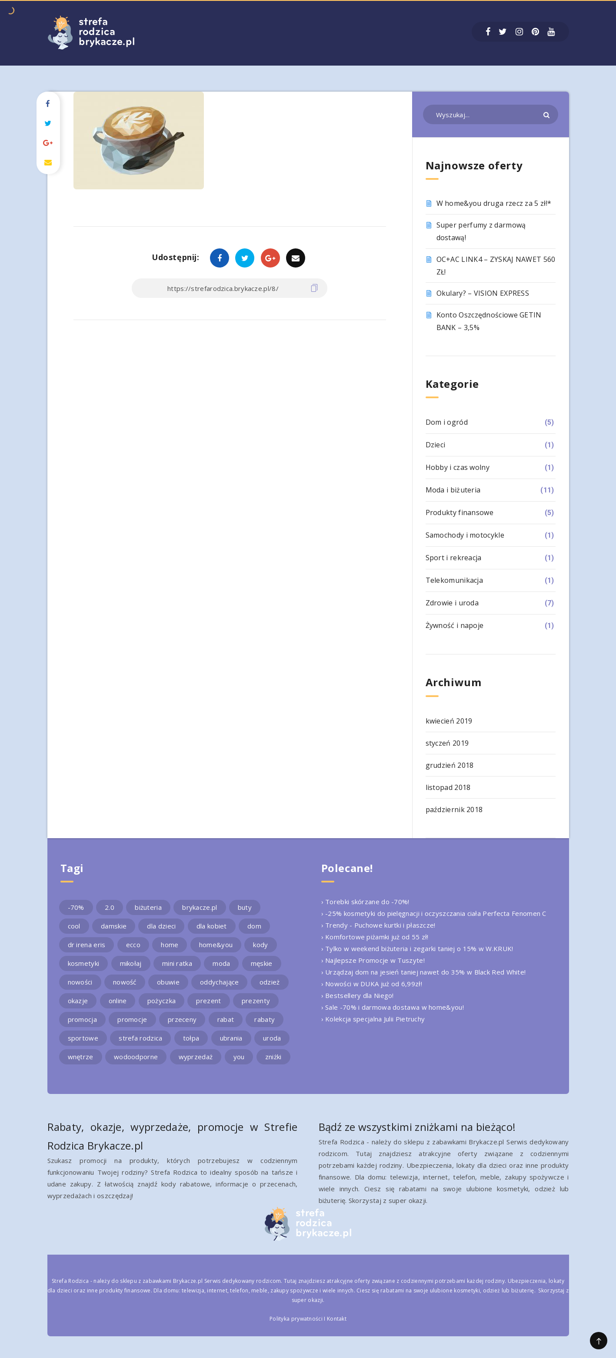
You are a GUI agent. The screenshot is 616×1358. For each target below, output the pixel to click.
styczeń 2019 (447, 743)
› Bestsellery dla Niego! (357, 995)
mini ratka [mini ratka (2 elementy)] (177, 963)
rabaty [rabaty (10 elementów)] (264, 1019)
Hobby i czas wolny (457, 467)
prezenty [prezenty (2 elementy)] (256, 1000)
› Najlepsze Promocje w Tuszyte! (373, 960)
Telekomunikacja (454, 580)
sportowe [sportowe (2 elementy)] (83, 1038)
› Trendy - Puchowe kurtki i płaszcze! (378, 925)
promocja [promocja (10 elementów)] (82, 1019)
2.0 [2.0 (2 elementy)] (109, 907)
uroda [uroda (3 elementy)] (272, 1038)
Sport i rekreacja (454, 557)
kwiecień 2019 (449, 721)
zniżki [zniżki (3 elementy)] (273, 1056)
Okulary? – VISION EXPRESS (482, 293)
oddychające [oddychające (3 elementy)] (219, 982)
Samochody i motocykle (465, 535)
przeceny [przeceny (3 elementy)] (182, 1019)
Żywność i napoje (455, 625)
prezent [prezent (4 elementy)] (208, 1000)
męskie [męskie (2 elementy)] (262, 963)
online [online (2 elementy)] (118, 1000)
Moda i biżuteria (453, 490)
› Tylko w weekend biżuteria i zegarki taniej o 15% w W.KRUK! (417, 948)
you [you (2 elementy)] (239, 1056)
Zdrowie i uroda (452, 603)
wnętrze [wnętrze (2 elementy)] (80, 1056)
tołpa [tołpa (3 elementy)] (191, 1038)
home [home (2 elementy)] (169, 944)
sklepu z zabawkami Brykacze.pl (161, 1281)
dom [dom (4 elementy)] (254, 926)
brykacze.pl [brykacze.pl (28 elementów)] (199, 907)
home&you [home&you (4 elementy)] (216, 944)
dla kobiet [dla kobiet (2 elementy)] (211, 926)
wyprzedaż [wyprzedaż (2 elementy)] (196, 1056)
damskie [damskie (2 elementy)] (114, 926)
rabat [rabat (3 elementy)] (225, 1019)
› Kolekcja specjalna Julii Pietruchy (373, 1018)
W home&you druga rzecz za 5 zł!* (494, 203)
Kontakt (336, 1318)
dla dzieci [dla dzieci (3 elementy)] (161, 926)
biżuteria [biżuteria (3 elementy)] (148, 907)
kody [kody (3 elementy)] (260, 944)
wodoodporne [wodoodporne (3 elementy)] (136, 1056)
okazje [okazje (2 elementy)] (78, 1000)
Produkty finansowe (459, 512)
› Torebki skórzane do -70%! (365, 901)
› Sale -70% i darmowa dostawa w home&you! (392, 1007)
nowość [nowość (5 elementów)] (125, 982)
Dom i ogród (447, 422)
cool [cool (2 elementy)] (74, 926)
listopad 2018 (448, 787)
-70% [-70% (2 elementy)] (76, 907)
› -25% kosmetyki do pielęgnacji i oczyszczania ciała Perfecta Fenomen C (433, 913)
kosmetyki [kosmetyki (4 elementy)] (84, 963)
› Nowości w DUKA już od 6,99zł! (371, 983)
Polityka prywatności (296, 1318)
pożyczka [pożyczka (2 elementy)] (161, 1000)
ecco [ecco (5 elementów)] (133, 944)
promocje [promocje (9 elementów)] (132, 1019)
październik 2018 (454, 809)
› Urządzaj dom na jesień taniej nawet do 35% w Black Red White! (423, 972)
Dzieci (436, 444)
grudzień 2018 (450, 765)
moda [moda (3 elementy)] (221, 963)
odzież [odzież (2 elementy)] (270, 982)
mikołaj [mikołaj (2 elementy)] (131, 963)
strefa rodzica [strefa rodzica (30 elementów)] (140, 1038)
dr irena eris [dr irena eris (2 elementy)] (87, 944)
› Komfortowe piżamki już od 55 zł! (375, 936)
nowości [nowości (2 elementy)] (80, 982)
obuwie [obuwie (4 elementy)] (168, 982)
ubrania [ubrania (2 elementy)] (231, 1038)
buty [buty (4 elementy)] (245, 907)
